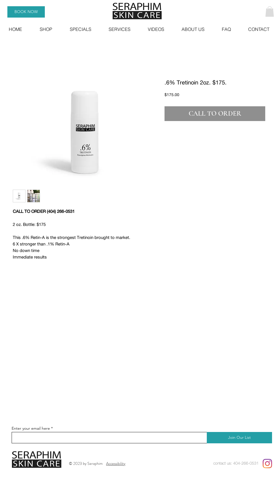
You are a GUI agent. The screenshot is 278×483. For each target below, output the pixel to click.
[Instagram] (267, 463)
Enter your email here (31, 428)
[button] (269, 11)
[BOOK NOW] (26, 12)
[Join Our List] (239, 437)
